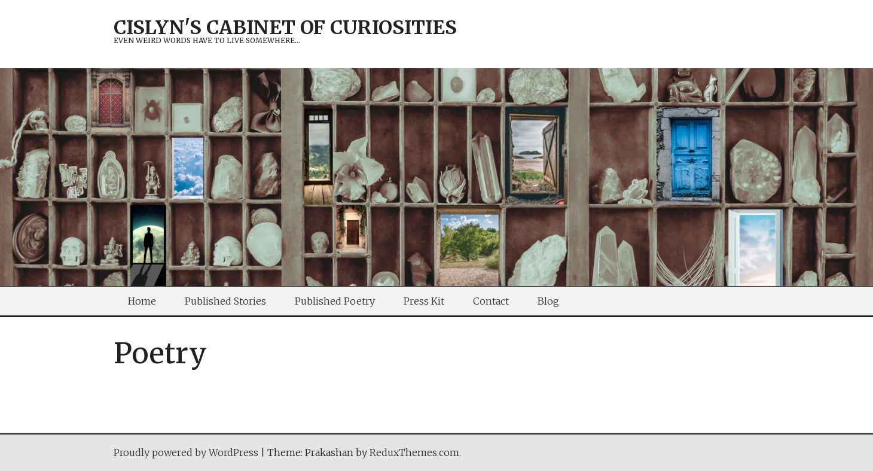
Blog (548, 301)
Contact (491, 301)
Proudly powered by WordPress (186, 452)
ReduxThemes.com (414, 452)
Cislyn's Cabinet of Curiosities (285, 27)
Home (142, 301)
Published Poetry (335, 301)
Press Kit (424, 301)
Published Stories (225, 301)
